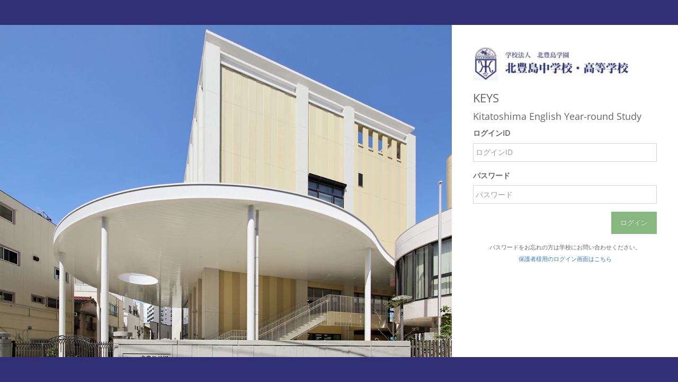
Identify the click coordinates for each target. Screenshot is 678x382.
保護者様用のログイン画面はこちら (565, 259)
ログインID (491, 133)
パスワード (491, 175)
